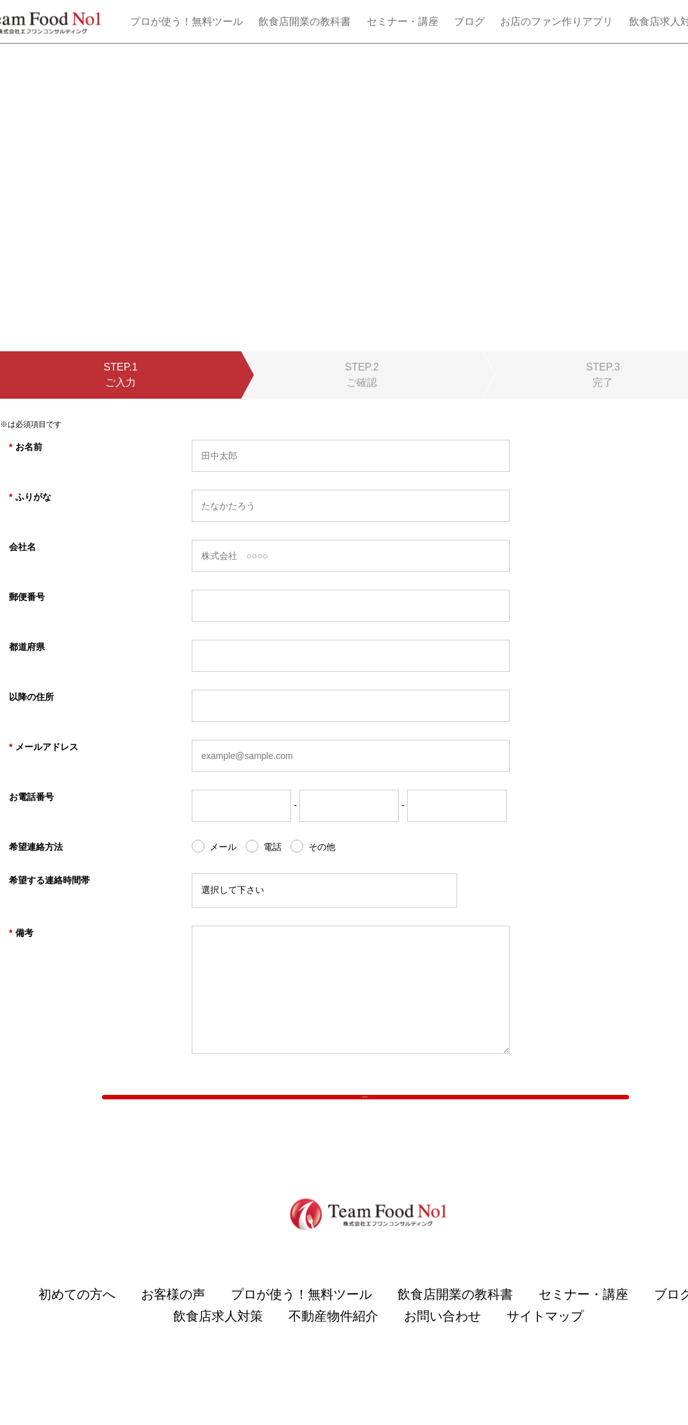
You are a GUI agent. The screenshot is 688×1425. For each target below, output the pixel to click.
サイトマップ (545, 1344)
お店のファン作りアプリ (556, 21)
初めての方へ (76, 1322)
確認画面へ (366, 1110)
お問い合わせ (442, 1344)
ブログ (469, 21)
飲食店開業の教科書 (304, 21)
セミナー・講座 (403, 21)
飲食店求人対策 (218, 1344)
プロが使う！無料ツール (186, 21)
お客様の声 (173, 1322)
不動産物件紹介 (333, 1344)
